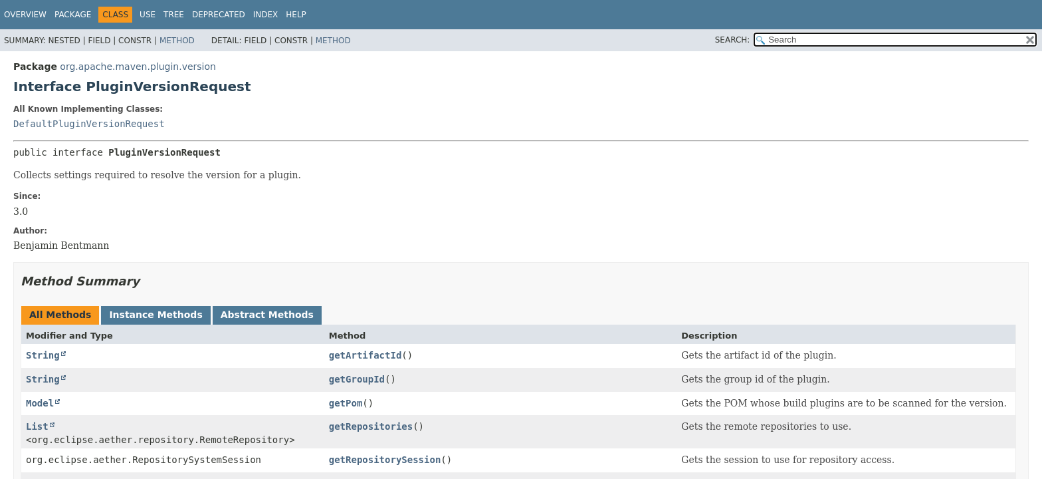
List (37, 426)
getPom (346, 403)
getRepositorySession (385, 459)
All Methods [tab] (60, 314)
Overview (25, 14)
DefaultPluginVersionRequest (89, 123)
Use (148, 14)
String (43, 355)
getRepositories (371, 426)
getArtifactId (365, 355)
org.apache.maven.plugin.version (138, 66)
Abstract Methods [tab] (267, 314)
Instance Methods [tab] (155, 314)
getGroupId (357, 379)
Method (177, 40)
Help (296, 14)
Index (265, 14)
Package (72, 14)
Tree (173, 14)
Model (40, 403)
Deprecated (218, 14)
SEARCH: (732, 40)
